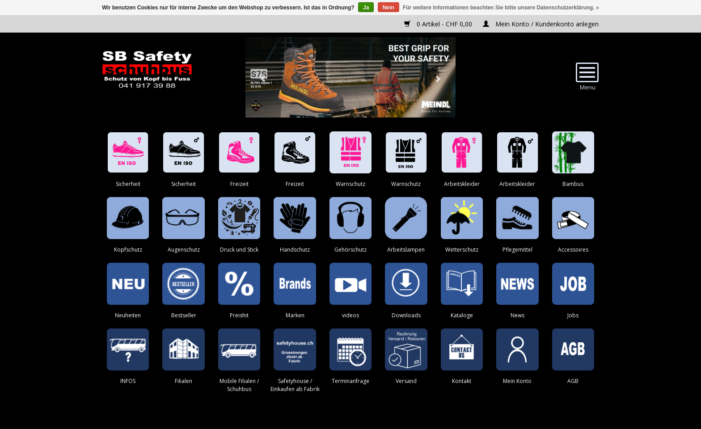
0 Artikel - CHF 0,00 (439, 24)
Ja (366, 7)
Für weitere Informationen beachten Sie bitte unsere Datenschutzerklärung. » (501, 7)
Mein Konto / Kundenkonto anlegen (541, 24)
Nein (388, 7)
